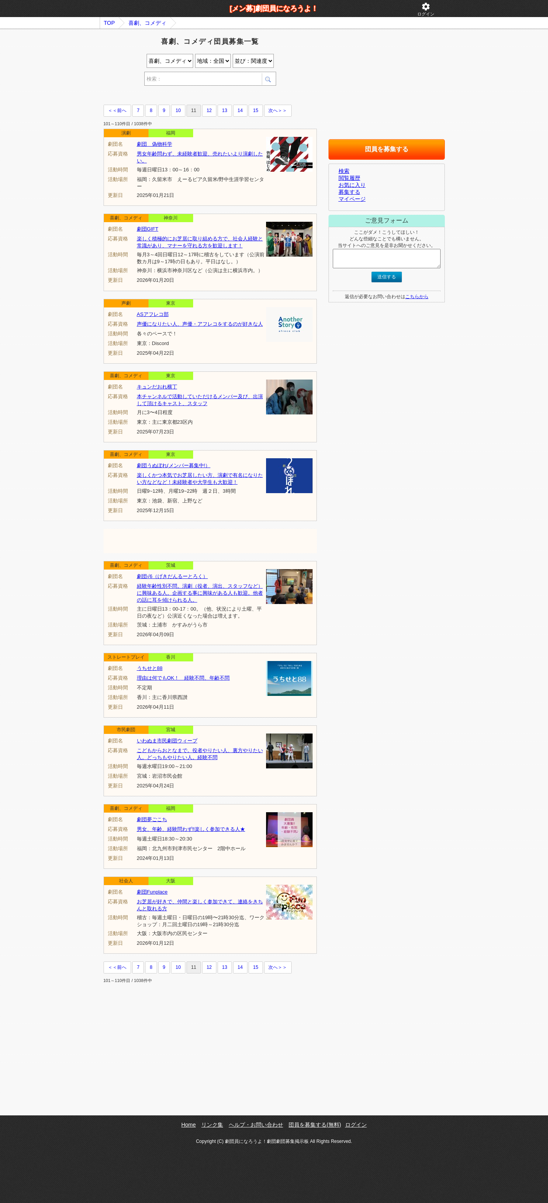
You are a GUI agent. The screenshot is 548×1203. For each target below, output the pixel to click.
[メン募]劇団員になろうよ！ (274, 8)
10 (178, 110)
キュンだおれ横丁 (157, 387)
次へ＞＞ (277, 110)
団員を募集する (386, 149)
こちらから (417, 296)
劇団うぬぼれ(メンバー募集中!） (174, 465)
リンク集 (212, 1125)
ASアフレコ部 (153, 314)
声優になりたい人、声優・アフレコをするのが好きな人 (200, 324)
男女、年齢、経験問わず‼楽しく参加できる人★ (191, 829)
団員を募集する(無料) (315, 1125)
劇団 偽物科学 (154, 144)
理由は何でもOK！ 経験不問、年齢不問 (183, 678)
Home (188, 1125)
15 (255, 110)
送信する (386, 277)
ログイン (425, 9)
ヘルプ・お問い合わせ (256, 1125)
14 (240, 110)
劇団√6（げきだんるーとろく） (172, 576)
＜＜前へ (117, 110)
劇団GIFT (148, 229)
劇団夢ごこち (152, 819)
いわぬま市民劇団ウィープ (167, 741)
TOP (109, 23)
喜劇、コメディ (147, 23)
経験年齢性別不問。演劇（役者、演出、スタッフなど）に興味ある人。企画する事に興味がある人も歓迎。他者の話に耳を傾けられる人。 (200, 593)
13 (224, 110)
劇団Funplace (152, 892)
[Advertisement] (194, 96)
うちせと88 (149, 668)
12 (209, 110)
